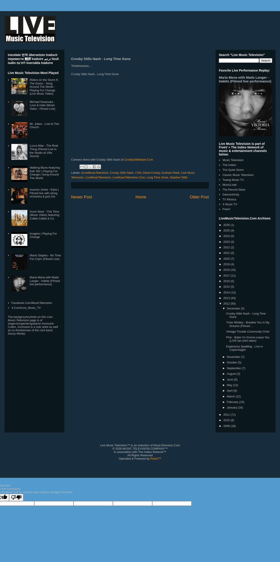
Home (141, 197)
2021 (227, 253)
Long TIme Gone (157, 177)
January (232, 407)
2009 (227, 426)
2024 (227, 236)
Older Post (199, 197)
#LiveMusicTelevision (94, 172)
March (231, 396)
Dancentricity (230, 194)
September (234, 368)
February (233, 402)
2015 (227, 286)
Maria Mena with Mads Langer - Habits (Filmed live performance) (45, 281)
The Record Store (233, 189)
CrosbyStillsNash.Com (138, 159)
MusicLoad (229, 184)
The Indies (229, 165)
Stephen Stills (179, 177)
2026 (227, 225)
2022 (227, 247)
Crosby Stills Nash (122, 172)
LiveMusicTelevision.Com (128, 177)
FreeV (226, 209)
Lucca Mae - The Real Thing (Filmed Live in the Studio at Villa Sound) (44, 151)
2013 (227, 298)
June (230, 379)
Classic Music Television (238, 175)
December (234, 308)
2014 (227, 292)
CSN (138, 172)
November (234, 357)
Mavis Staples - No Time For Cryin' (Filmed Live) (45, 257)
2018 (227, 269)
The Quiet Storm (233, 169)
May (230, 385)
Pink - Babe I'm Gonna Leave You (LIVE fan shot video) (247, 339)
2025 (227, 230)
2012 (227, 303)
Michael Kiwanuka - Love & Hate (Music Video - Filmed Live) (42, 105)
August (232, 373)
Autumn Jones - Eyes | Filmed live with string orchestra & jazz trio (44, 193)
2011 (227, 414)
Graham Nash (171, 172)
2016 (227, 281)
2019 (227, 264)
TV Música (229, 199)
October (232, 362)
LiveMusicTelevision (98, 177)
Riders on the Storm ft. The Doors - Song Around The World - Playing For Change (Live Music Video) (44, 86)
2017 (227, 275)
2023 (227, 241)
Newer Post (81, 197)
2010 (227, 420)
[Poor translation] (16, 497)
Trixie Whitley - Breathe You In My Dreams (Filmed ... (247, 324)
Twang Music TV (233, 179)
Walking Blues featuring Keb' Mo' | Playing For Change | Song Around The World (45, 173)
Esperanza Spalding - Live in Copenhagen (244, 348)
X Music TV (229, 204)
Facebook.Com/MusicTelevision (31, 303)
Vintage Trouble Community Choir (247, 331)
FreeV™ (155, 458)
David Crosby (151, 172)
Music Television (232, 160)
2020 (227, 258)
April (230, 390)
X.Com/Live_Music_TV (26, 307)
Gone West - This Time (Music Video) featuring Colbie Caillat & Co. (44, 215)
